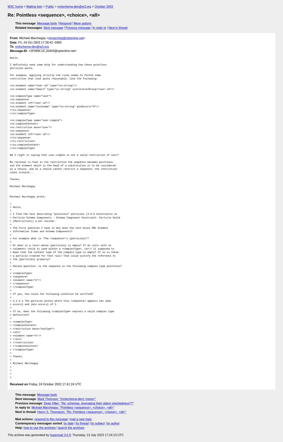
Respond (65, 23)
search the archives (71, 427)
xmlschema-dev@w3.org (74, 6)
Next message (53, 27)
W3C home (15, 6)
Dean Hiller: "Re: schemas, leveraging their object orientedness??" (89, 403)
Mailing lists (34, 6)
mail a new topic (81, 419)
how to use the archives (40, 427)
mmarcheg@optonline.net (65, 38)
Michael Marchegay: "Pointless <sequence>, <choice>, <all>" (72, 407)
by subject (98, 423)
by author (113, 423)
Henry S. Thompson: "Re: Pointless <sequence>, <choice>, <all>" (81, 412)
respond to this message (51, 419)
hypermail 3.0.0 (60, 435)
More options (83, 23)
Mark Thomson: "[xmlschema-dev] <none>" (67, 399)
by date (68, 423)
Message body (47, 23)
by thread (82, 423)
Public (50, 6)
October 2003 (104, 6)
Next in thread (117, 27)
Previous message (78, 27)
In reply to (99, 27)
